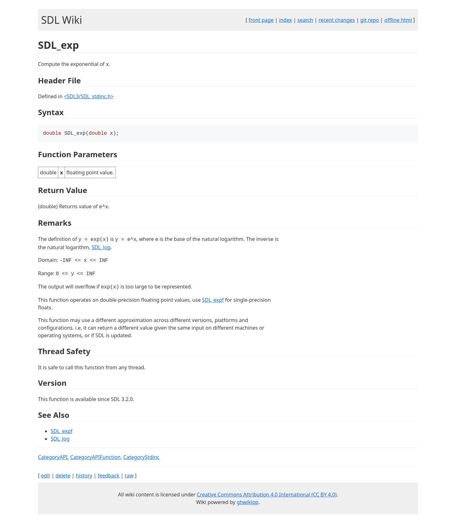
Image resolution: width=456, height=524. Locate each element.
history (84, 476)
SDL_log (101, 247)
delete (62, 476)
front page (261, 19)
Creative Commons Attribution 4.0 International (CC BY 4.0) (267, 495)
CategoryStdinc (141, 457)
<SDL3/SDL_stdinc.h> (88, 96)
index (285, 19)
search (305, 19)
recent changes (337, 19)
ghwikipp (247, 502)
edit (45, 476)
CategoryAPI (53, 457)
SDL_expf (213, 300)
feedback (108, 476)
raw (129, 476)
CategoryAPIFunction (95, 457)
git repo (369, 19)
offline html (398, 19)
